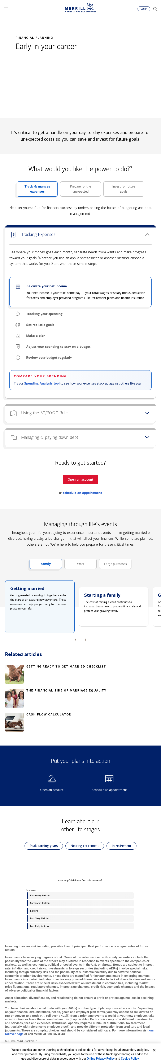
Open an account (45, 790)
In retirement (118, 846)
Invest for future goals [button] (119, 190)
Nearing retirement (82, 846)
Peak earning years (41, 846)
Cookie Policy (130, 1058)
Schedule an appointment (105, 790)
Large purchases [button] (113, 565)
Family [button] (40, 565)
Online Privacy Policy (101, 1058)
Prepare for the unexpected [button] (75, 190)
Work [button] (74, 565)
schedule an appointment (82, 493)
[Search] (155, 8)
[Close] (154, 1050)
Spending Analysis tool (42, 383)
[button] (6, 9)
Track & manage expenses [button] (33, 190)
